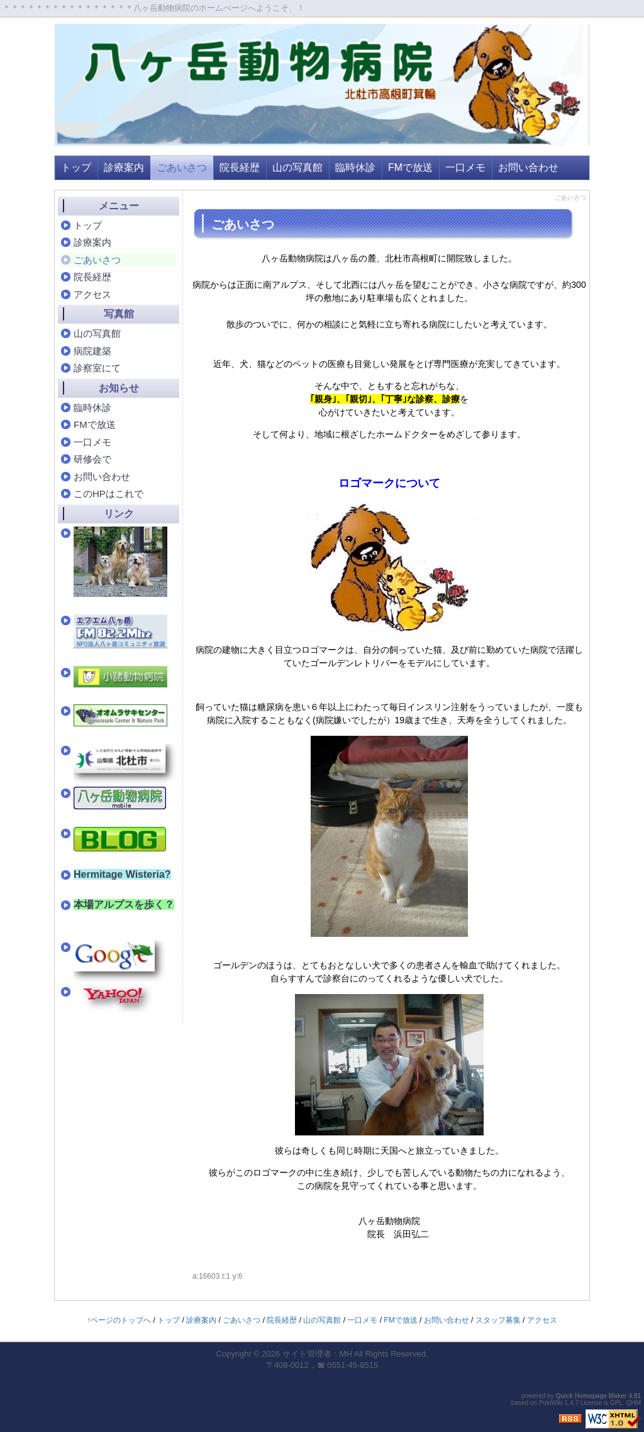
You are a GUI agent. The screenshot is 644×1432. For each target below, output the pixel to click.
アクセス (92, 294)
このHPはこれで (108, 493)
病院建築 (92, 351)
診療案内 (124, 167)
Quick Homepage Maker (590, 1395)
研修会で (92, 459)
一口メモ (465, 167)
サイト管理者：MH (317, 1353)
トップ (76, 167)
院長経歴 (239, 167)
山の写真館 (297, 167)
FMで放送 (410, 167)
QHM (633, 1402)
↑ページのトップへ (119, 1320)
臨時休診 (355, 167)
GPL (616, 1402)
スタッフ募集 (498, 1320)
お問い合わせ (528, 167)
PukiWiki (551, 1402)
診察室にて (97, 368)
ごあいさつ (182, 167)
